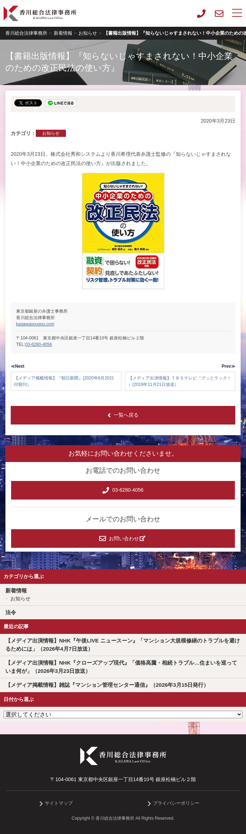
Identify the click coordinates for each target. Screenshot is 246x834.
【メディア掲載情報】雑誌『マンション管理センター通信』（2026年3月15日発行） (107, 685)
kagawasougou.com (35, 324)
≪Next (17, 366)
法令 (10, 612)
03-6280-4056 (38, 344)
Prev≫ (228, 366)
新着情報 (16, 590)
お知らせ (50, 133)
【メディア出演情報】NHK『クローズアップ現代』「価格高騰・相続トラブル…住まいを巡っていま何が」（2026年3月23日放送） (121, 667)
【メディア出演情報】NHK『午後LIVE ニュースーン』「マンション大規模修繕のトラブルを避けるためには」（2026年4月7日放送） (122, 644)
